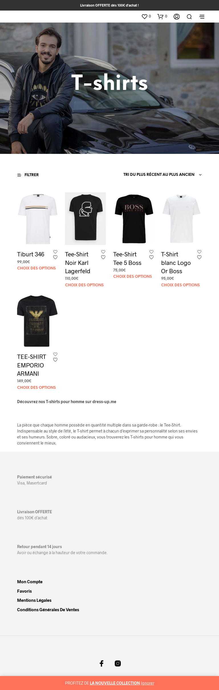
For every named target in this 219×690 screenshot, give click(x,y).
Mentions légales (34, 600)
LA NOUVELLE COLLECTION (115, 683)
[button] (146, 16)
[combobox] (158, 175)
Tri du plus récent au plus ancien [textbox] (158, 175)
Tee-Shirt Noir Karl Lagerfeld (77, 263)
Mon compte (29, 581)
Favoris (24, 591)
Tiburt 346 (30, 254)
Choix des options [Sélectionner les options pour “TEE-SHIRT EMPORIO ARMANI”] (36, 388)
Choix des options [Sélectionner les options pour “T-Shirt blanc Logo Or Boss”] (180, 285)
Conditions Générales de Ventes (48, 609)
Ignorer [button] (147, 683)
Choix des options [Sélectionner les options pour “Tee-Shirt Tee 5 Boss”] (132, 277)
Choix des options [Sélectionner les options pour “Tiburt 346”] (36, 268)
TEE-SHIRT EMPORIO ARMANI (31, 365)
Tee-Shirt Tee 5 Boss (127, 258)
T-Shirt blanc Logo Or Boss (175, 262)
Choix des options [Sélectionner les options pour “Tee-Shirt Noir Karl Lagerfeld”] (84, 285)
